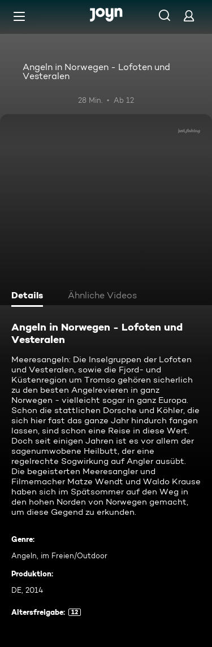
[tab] (29, 296)
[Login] (189, 15)
